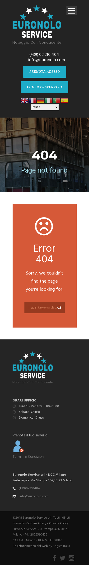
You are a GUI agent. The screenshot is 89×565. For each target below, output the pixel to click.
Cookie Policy (36, 523)
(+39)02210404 (29, 488)
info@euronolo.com (33, 496)
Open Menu (71, 10)
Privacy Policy (59, 523)
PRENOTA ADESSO (44, 72)
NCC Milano (57, 475)
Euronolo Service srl (29, 475)
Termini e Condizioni (28, 457)
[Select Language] (45, 107)
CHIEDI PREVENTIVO (44, 87)
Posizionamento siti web (30, 546)
